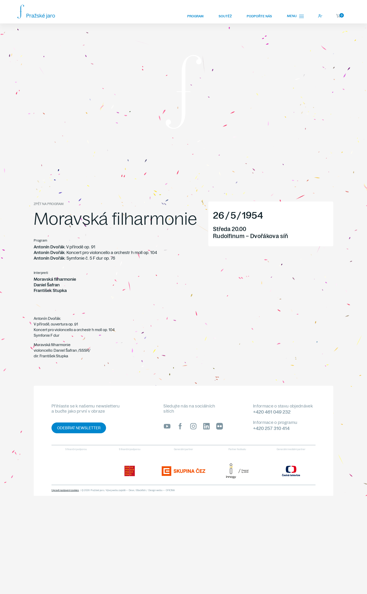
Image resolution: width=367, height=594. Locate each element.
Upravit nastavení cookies (65, 490)
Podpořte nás (259, 16)
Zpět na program (48, 204)
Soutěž (225, 16)
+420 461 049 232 (271, 412)
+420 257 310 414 (271, 428)
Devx (131, 490)
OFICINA (170, 490)
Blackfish (141, 490)
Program (195, 16)
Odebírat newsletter (78, 428)
